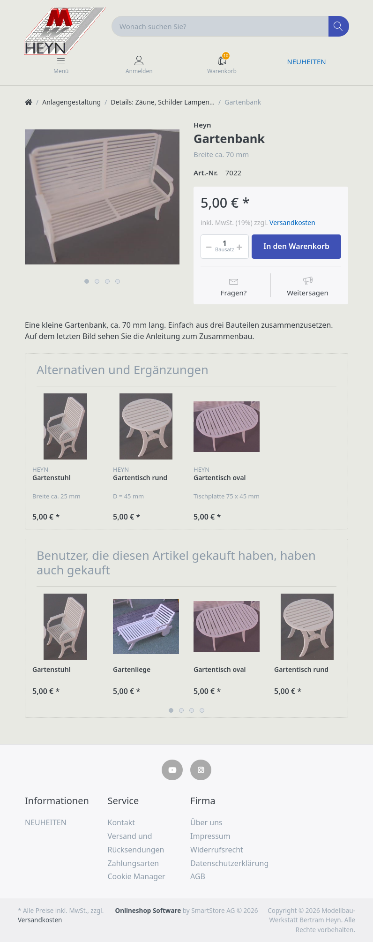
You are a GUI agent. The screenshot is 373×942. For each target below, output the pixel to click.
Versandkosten (292, 222)
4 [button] (117, 281)
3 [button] (107, 281)
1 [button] (86, 281)
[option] (102, 197)
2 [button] (97, 281)
